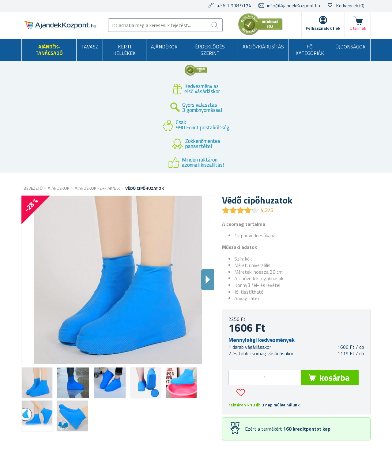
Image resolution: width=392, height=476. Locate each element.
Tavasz (89, 46)
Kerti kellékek (124, 50)
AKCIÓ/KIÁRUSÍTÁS (263, 46)
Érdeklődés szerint (210, 50)
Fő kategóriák (310, 50)
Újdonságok (351, 46)
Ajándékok (164, 46)
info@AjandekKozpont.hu (293, 5)
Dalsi (207, 279)
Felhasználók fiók (323, 28)
